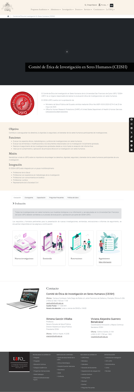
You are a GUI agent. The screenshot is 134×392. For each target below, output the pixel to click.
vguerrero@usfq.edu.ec (99, 337)
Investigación (67, 9)
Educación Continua (40, 364)
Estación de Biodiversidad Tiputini (41, 378)
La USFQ (109, 9)
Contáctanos (98, 9)
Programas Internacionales (42, 371)
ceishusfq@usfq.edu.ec (54, 303)
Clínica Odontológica (64, 363)
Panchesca (61, 369)
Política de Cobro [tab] (73, 198)
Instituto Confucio (87, 374)
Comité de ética (110, 364)
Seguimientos (104, 258)
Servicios (87, 9)
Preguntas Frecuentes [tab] (56, 198)
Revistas (108, 371)
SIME (59, 373)
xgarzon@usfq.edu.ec (54, 336)
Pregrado (36, 357)
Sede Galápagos (39, 374)
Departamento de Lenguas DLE (91, 371)
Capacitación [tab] (41, 198)
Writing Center (86, 377)
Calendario (85, 364)
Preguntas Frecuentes (88, 387)
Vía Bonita (61, 376)
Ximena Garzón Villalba (59, 318)
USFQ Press (85, 357)
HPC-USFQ (109, 361)
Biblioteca (85, 361)
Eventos (78, 9)
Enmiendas (47, 258)
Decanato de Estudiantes (89, 367)
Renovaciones (76, 258)
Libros (107, 367)
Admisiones (55, 9)
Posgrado (37, 361)
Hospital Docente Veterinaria (66, 366)
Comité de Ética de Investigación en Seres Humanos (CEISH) (80, 293)
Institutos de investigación (113, 357)
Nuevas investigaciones (24, 258)
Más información (105, 262)
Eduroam (84, 381)
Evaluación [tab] (17, 198)
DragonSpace (92, 5)
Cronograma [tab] (29, 198)
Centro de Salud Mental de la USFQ (66, 358)
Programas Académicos (39, 9)
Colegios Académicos (40, 367)
